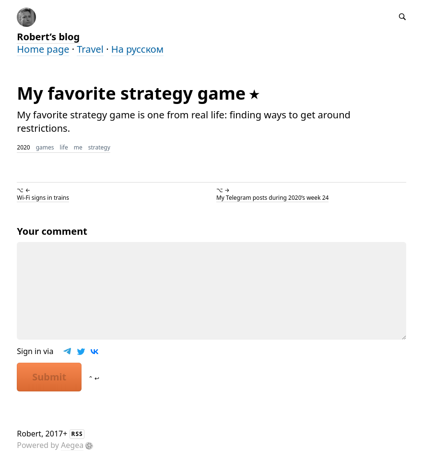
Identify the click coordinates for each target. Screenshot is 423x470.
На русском (137, 49)
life (64, 147)
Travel (90, 49)
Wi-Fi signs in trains (43, 198)
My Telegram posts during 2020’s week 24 (272, 198)
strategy (99, 147)
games (45, 147)
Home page (43, 49)
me (78, 147)
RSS (77, 434)
